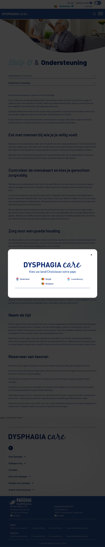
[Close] (91, 254)
